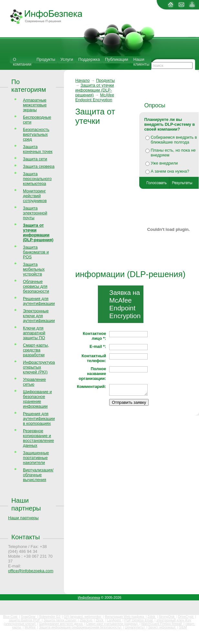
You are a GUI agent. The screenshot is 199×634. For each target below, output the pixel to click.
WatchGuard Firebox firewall (162, 624)
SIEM (183, 627)
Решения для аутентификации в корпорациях (39, 418)
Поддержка (89, 59)
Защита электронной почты (35, 213)
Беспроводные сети (37, 119)
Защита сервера (39, 166)
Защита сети (35, 158)
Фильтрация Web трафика (125, 616)
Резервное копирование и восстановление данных (38, 438)
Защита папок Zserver (60, 620)
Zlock (100, 620)
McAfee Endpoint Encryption (94, 97)
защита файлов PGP (25, 620)
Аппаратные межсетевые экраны (35, 105)
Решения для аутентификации (39, 301)
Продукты (46, 59)
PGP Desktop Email (139, 620)
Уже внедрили (164, 163)
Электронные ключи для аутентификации (39, 315)
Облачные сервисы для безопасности (36, 286)
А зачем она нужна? (170, 171)
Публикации (116, 59)
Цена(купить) (135, 627)
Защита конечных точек (37, 149)
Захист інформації (162, 627)
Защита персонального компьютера (37, 178)
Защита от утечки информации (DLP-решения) (94, 90)
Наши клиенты (141, 62)
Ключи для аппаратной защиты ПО (34, 333)
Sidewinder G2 (50, 616)
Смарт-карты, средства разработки (36, 350)
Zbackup (86, 620)
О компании (22, 62)
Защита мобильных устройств (34, 269)
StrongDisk (167, 616)
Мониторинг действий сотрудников (35, 195)
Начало (82, 80)
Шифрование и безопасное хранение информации (37, 399)
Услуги (66, 59)
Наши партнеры (26, 504)
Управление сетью (34, 382)
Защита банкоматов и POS (36, 252)
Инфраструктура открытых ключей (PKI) (39, 367)
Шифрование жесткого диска (61, 624)
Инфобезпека (89, 597)
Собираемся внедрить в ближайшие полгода (174, 140)
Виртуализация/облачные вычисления (38, 474)
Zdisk (152, 616)
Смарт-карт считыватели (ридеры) (112, 624)
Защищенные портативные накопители (36, 457)
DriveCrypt (186, 616)
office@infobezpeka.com (30, 570)
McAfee (31, 627)
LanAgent (114, 620)
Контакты (25, 537)
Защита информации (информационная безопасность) (80, 627)
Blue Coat (10, 616)
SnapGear (29, 616)
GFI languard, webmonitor (83, 616)
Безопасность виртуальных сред (36, 134)
